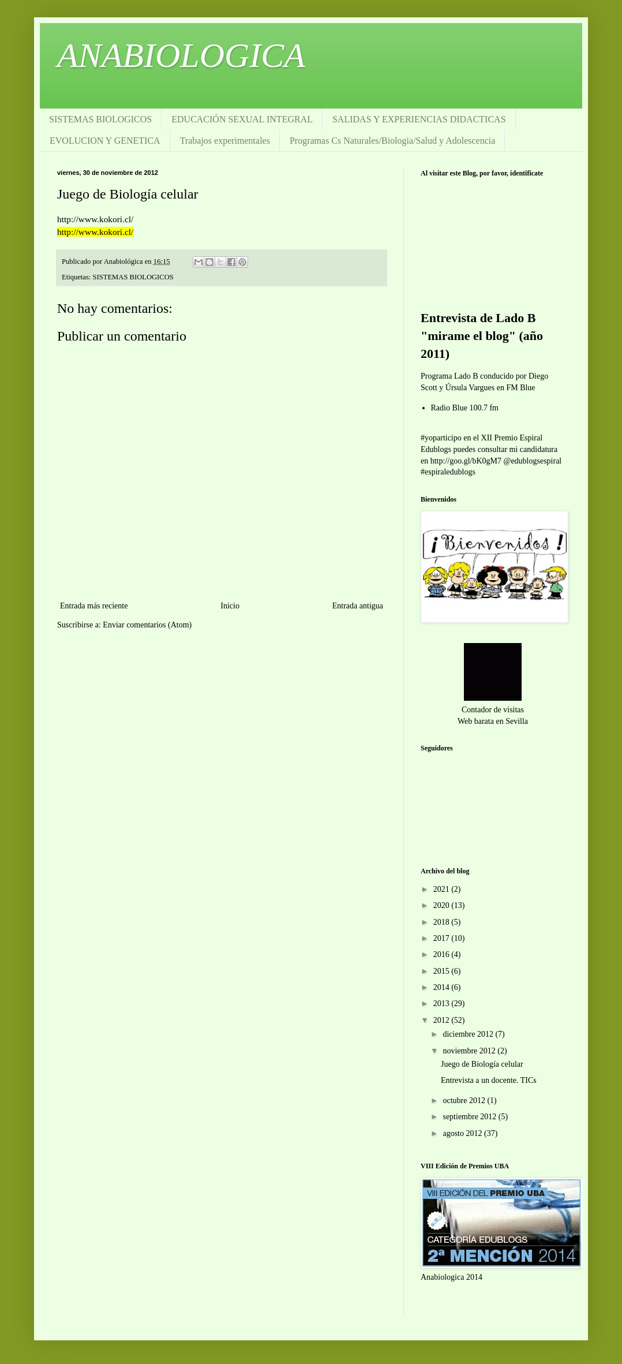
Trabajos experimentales (225, 140)
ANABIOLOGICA (181, 55)
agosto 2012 (463, 1133)
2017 (442, 938)
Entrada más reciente (94, 605)
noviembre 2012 (470, 1051)
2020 (442, 905)
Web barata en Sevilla (493, 721)
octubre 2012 (465, 1100)
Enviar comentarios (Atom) (147, 625)
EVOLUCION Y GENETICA (105, 140)
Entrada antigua (357, 605)
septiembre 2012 (470, 1116)
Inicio (229, 605)
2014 (442, 987)
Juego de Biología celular (482, 1064)
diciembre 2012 (469, 1034)
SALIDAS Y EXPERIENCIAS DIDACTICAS (419, 119)
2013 (442, 1003)
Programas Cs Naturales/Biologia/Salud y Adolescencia (392, 140)
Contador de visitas (493, 709)
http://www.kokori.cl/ (95, 232)
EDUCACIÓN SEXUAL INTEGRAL (242, 119)
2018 (442, 922)
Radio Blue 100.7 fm (465, 407)
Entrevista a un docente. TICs (489, 1080)
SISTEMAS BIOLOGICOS (100, 119)
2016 (442, 954)
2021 (442, 889)
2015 (442, 971)
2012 (442, 1020)
